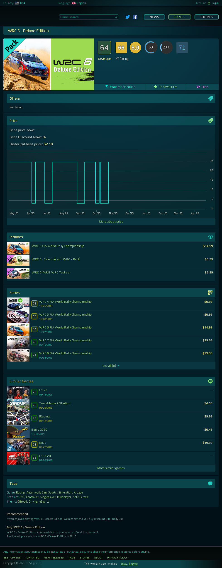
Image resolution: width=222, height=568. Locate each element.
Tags (71, 557)
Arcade (78, 492)
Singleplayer (48, 497)
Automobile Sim (37, 492)
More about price (111, 221)
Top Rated (32, 557)
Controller (32, 497)
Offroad (22, 501)
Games (179, 17)
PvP (22, 497)
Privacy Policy (117, 557)
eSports (44, 501)
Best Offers (11, 557)
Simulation (65, 492)
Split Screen (80, 497)
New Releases (54, 557)
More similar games (111, 468)
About (98, 557)
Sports (52, 492)
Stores (206, 17)
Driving (33, 501)
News (154, 17)
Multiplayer (64, 497)
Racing (20, 492)
